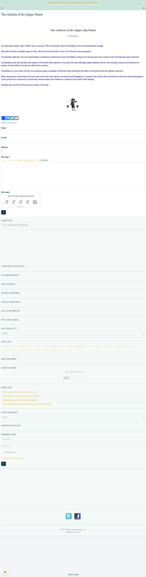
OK (3, 212)
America (46, 346)
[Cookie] (5, 572)
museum (30, 346)
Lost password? (18, 458)
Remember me (8, 452)
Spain (54, 346)
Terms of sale (73, 575)
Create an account (7, 458)
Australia (6, 346)
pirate (70, 346)
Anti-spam (5, 192)
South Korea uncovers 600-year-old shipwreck (20, 400)
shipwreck (79, 346)
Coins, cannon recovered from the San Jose (19, 392)
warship (6, 350)
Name (3, 128)
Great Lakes (97, 346)
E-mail (3, 138)
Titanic (134, 346)
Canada (62, 346)
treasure (21, 346)
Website (4, 147)
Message (5, 157)
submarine (109, 346)
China (88, 346)
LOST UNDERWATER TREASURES (15, 225)
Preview (44, 160)
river (38, 346)
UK (71, 350)
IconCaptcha (20, 206)
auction (118, 346)
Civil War (14, 350)
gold (14, 346)
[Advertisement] (73, 247)
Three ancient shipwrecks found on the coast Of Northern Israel (26, 404)
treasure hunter (41, 350)
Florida (23, 350)
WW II (31, 350)
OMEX (126, 346)
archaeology (55, 350)
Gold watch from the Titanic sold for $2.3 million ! (21, 396)
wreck (65, 350)
